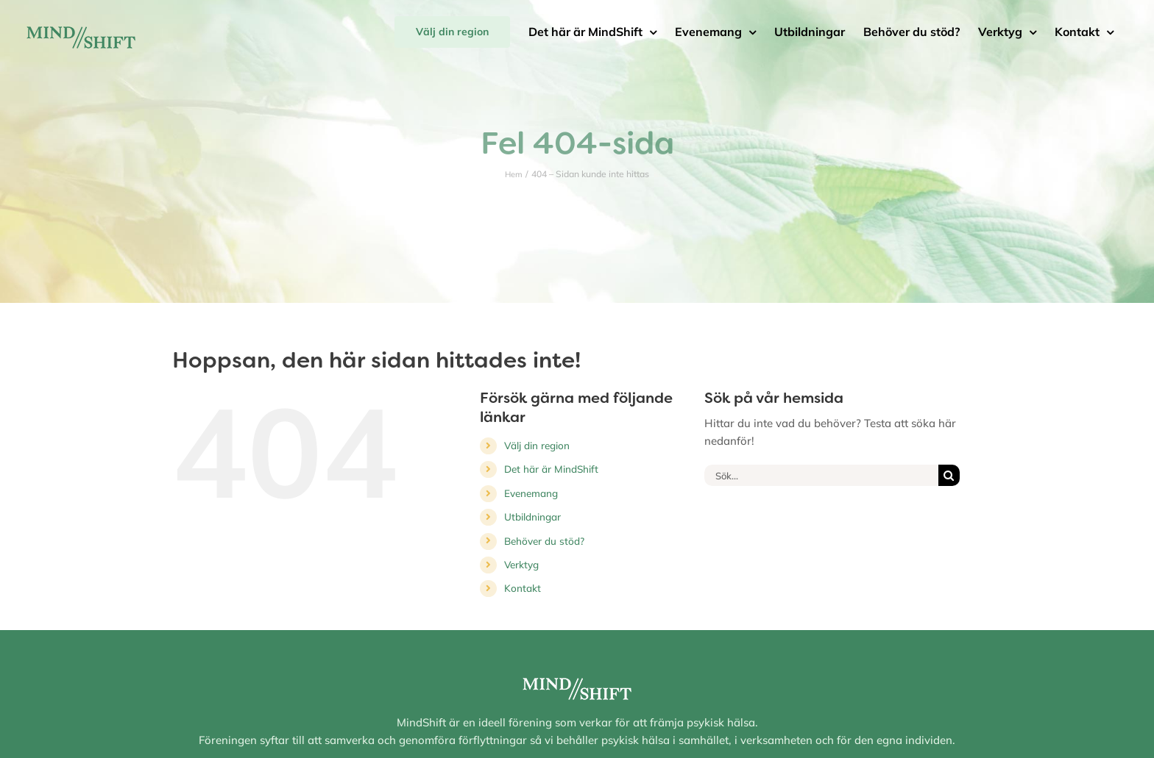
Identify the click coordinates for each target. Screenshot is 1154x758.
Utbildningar (532, 516)
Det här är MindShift (551, 468)
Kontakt (522, 588)
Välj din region (537, 445)
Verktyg (521, 564)
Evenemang (531, 493)
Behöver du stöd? (544, 540)
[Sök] (949, 475)
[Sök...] (821, 475)
